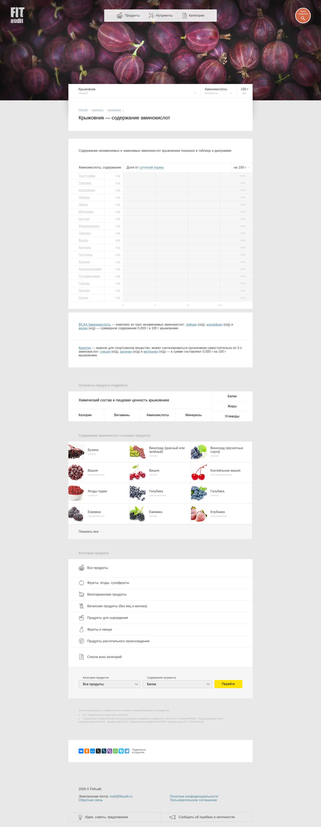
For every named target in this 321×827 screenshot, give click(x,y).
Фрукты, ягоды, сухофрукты (104, 583)
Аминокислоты (158, 415)
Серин (83, 297)
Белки (232, 396)
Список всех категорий (100, 657)
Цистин (84, 219)
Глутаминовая (89, 276)
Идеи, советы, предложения (106, 817)
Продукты (132, 15)
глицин (105, 351)
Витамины (122, 415)
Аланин (84, 262)
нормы (151, 167)
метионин (151, 351)
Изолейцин (87, 190)
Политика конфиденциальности (194, 796)
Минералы (193, 415)
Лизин (83, 204)
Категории (196, 15)
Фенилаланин (89, 226)
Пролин (84, 290)
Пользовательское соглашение (193, 800)
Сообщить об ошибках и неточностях (207, 817)
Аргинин (85, 247)
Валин (83, 240)
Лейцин (84, 197)
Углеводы (232, 416)
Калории (85, 415)
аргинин (126, 351)
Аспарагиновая (90, 269)
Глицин (84, 283)
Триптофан (87, 176)
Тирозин (85, 233)
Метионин (86, 211)
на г (240, 167)
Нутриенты (164, 15)
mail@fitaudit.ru (121, 796)
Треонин (85, 183)
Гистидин (86, 254)
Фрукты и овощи (95, 629)
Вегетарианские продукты (103, 594)
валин (83, 328)
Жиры (232, 406)
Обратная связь (91, 800)
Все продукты (93, 568)
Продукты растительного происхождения (114, 641)
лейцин (191, 324)
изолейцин (215, 324)
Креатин (85, 348)
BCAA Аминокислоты (95, 324)
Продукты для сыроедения (103, 618)
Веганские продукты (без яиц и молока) (113, 606)
